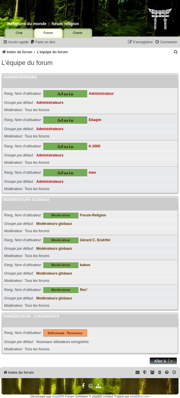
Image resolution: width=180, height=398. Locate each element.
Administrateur (101, 94)
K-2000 (94, 146)
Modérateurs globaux (26, 200)
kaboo (85, 265)
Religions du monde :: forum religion (43, 23)
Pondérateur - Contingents (31, 316)
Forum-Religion (93, 215)
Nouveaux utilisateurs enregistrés (62, 342)
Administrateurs (20, 77)
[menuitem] (42, 42)
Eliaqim (95, 120)
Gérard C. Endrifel (95, 240)
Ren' (84, 290)
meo (92, 172)
